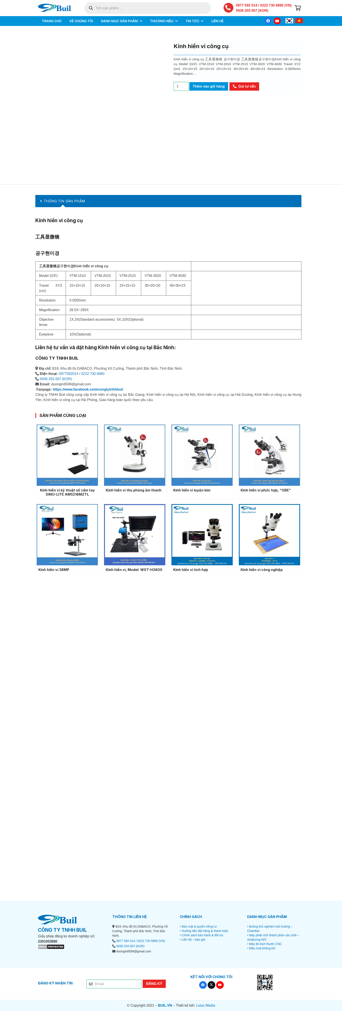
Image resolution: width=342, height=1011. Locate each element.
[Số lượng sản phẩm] (181, 86)
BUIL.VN (165, 1005)
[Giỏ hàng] (298, 8)
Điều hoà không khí (262, 948)
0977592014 (68, 374)
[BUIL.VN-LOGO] (57, 9)
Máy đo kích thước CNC (265, 944)
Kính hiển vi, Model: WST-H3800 (134, 569)
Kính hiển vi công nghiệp (262, 569)
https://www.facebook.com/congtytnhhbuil (88, 389)
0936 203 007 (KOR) (252, 11)
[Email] (114, 984)
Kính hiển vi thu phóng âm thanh (133, 490)
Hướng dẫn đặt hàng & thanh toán (205, 931)
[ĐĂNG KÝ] (154, 984)
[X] (211, 985)
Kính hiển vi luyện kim (191, 490)
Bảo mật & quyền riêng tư (199, 926)
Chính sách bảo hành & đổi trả (202, 935)
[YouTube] (277, 22)
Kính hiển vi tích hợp (190, 569)
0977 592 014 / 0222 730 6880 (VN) (264, 6)
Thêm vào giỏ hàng (209, 86)
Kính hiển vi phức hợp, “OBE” (266, 490)
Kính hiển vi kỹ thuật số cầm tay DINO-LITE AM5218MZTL (67, 492)
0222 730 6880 (92, 374)
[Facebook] (268, 22)
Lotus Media (205, 1005)
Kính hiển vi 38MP (53, 569)
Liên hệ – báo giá (193, 939)
